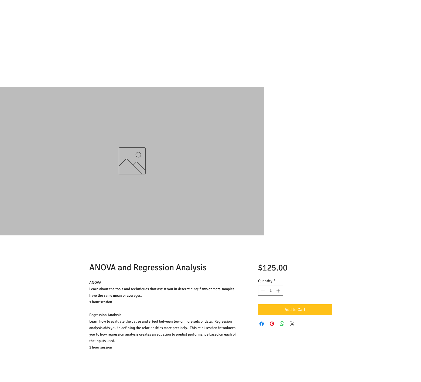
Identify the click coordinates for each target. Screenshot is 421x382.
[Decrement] (262, 290)
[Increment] (278, 290)
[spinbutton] (270, 290)
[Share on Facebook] (261, 323)
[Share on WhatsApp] (282, 323)
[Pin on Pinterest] (272, 323)
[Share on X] (292, 323)
